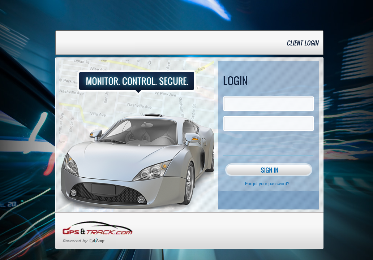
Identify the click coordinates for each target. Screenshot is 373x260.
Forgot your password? (267, 184)
